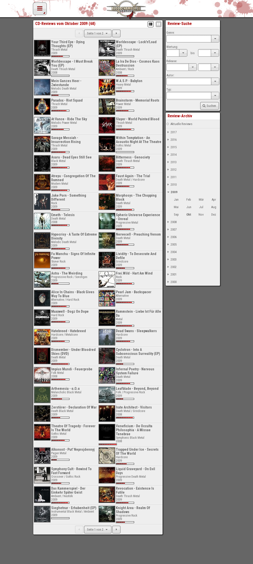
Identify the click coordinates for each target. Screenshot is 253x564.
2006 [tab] (171, 237)
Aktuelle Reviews (179, 124)
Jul (201, 207)
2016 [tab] (171, 139)
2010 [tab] (171, 184)
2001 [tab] (171, 274)
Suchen (209, 106)
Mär (201, 199)
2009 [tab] (172, 192)
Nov (201, 214)
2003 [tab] (171, 259)
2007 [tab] (171, 229)
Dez (213, 214)
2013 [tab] (171, 162)
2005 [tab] (171, 244)
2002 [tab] (171, 267)
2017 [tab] (171, 132)
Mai (176, 207)
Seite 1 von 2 (98, 33)
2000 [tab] (171, 282)
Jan (176, 199)
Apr (214, 199)
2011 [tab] (171, 177)
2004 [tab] (171, 252)
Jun (188, 207)
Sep (176, 214)
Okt (188, 214)
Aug (213, 207)
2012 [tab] (171, 169)
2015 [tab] (171, 147)
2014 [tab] (171, 154)
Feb (188, 199)
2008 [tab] (171, 222)
